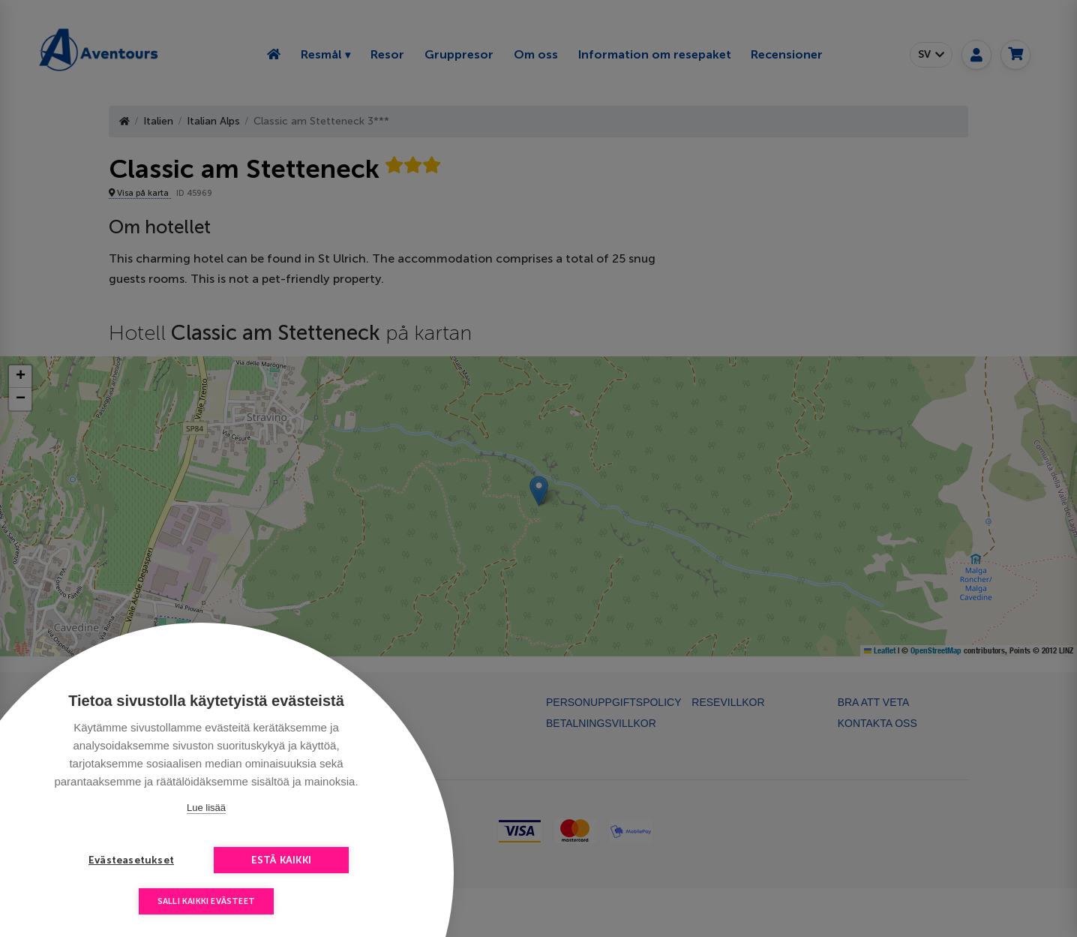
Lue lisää (206, 807)
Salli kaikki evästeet (206, 901)
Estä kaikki (281, 860)
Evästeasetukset (131, 860)
